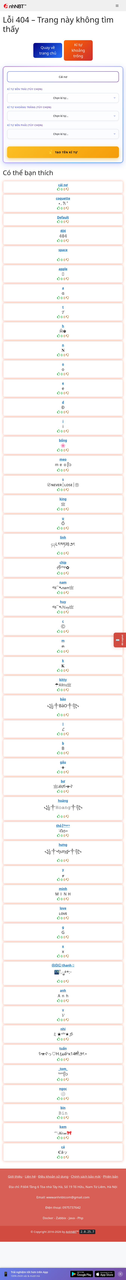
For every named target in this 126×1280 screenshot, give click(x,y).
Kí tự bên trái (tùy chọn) (24, 89)
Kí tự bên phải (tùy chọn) (25, 125)
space (62, 250)
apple (63, 269)
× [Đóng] (120, 1274)
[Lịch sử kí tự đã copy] (120, 640)
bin (63, 1108)
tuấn (63, 1048)
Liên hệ (30, 1176)
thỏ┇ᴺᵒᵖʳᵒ (63, 826)
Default (63, 217)
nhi (63, 1029)
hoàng (63, 801)
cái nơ (63, 185)
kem (63, 1127)
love (63, 908)
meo (63, 459)
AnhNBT (71, 1232)
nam (63, 582)
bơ (63, 781)
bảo (63, 699)
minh (63, 889)
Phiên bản (110, 1176)
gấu (63, 762)
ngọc (63, 1089)
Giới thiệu (15, 1176)
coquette (63, 198)
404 (63, 231)
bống (63, 440)
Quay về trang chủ (47, 50)
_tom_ (63, 1069)
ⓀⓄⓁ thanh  (63, 965)
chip (63, 562)
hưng (63, 845)
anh (63, 990)
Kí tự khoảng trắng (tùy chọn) (29, 107)
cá (63, 1147)
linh (63, 537)
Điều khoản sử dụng (53, 1176)
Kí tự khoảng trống (78, 50)
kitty (63, 680)
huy (63, 602)
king (63, 499)
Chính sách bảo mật (86, 1176)
